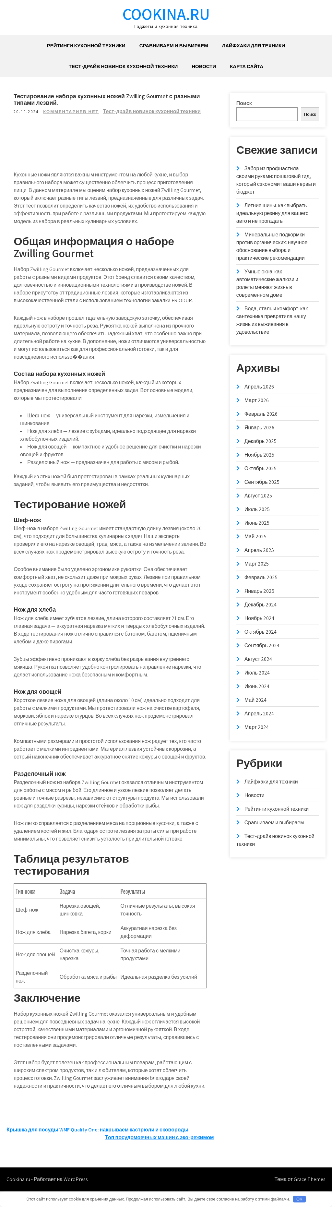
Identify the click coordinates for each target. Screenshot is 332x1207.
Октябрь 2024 (260, 631)
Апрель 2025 (259, 550)
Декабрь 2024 (260, 604)
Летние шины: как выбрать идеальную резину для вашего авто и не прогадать (272, 213)
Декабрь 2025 (260, 441)
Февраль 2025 (261, 577)
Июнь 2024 (257, 686)
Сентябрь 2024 (262, 645)
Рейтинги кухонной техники (86, 45)
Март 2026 (256, 400)
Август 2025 (258, 495)
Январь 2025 (259, 591)
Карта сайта (246, 66)
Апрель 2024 (259, 713)
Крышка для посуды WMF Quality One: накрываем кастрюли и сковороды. (98, 1145)
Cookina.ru (166, 13)
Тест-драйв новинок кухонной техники (123, 66)
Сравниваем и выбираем (173, 45)
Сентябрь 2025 (262, 482)
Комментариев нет (72, 111)
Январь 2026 (259, 427)
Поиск (244, 103)
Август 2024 (258, 659)
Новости (204, 66)
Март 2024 (256, 727)
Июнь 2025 (257, 523)
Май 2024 (255, 700)
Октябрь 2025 (260, 468)
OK (299, 1199)
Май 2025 (255, 536)
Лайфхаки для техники (253, 45)
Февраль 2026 (261, 414)
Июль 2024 (257, 672)
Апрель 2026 (259, 386)
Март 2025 (256, 563)
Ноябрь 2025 (259, 454)
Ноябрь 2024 (259, 618)
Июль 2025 (257, 509)
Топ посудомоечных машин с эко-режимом (159, 1153)
